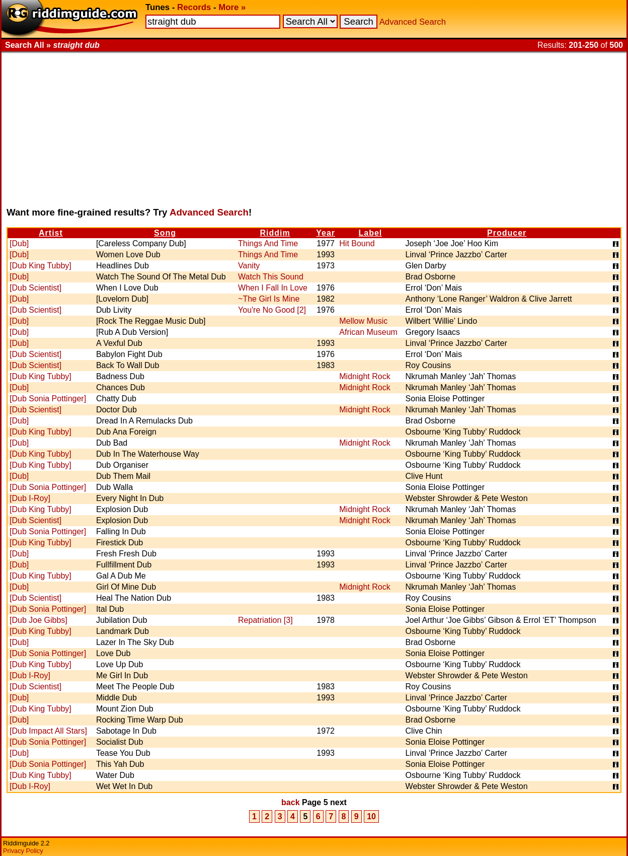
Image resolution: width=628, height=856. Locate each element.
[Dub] (19, 243)
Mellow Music (363, 321)
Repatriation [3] (265, 620)
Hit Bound (356, 243)
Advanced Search (412, 22)
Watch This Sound (270, 276)
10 (371, 816)
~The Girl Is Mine (268, 299)
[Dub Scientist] (35, 287)
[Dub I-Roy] (30, 498)
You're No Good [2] (272, 310)
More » (232, 7)
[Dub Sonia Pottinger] (48, 398)
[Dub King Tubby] (40, 265)
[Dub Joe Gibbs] (38, 620)
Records (194, 7)
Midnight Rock (364, 376)
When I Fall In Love (272, 287)
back (290, 802)
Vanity (249, 265)
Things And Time (268, 243)
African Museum (368, 332)
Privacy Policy (23, 850)
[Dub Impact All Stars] (48, 731)
